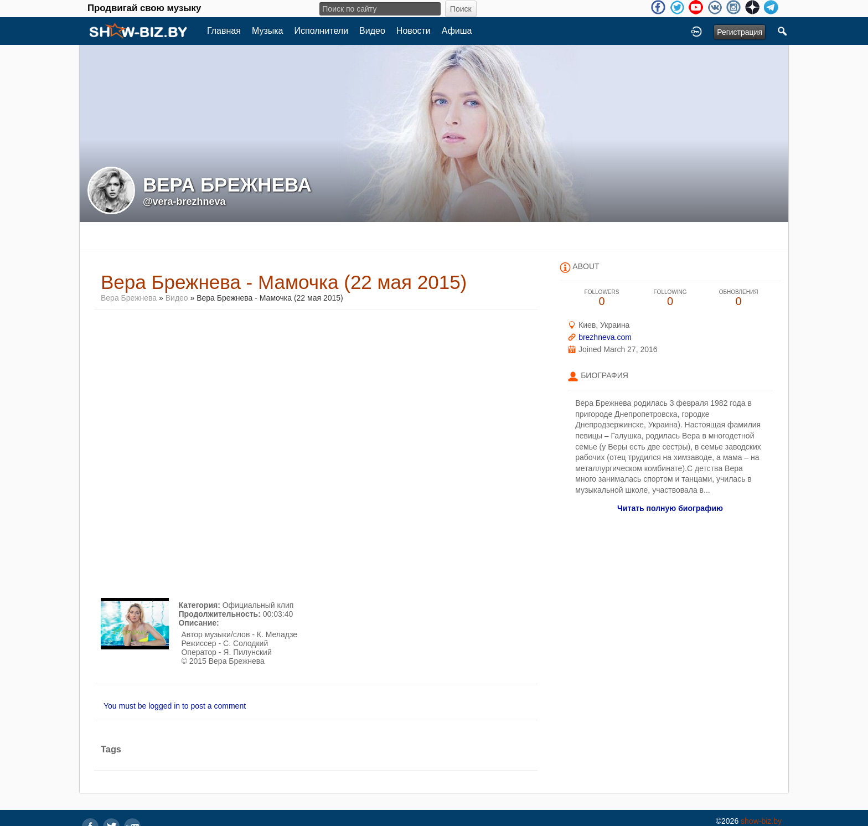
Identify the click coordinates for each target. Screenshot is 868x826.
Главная (224, 30)
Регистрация (739, 32)
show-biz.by (761, 821)
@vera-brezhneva (184, 201)
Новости (413, 30)
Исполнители (321, 30)
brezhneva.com (605, 337)
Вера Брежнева (129, 297)
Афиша (457, 30)
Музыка (267, 30)
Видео (372, 30)
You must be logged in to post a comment (175, 705)
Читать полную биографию (670, 508)
